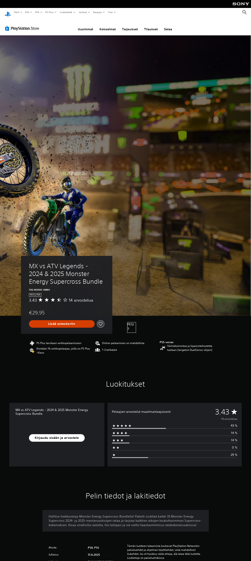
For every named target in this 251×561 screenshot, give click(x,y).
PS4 (37, 12)
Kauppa (97, 12)
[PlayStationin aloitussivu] (7, 12)
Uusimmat (85, 25)
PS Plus (49, 12)
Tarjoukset (130, 25)
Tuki (110, 12)
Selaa (168, 25)
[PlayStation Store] (23, 24)
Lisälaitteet (66, 12)
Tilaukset (151, 25)
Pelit (16, 12)
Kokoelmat (108, 25)
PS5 (27, 12)
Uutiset (83, 12)
